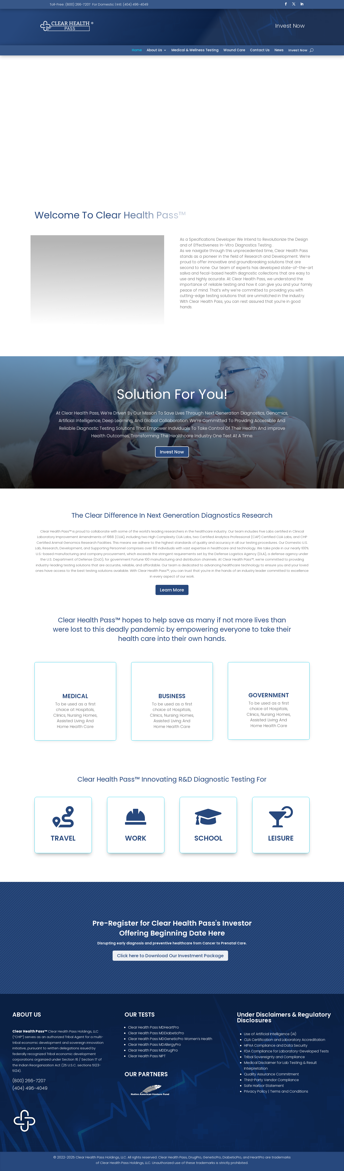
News (279, 50)
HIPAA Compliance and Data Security (275, 1045)
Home (137, 50)
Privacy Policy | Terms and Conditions (276, 1091)
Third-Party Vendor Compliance (271, 1079)
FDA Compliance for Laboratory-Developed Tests (287, 1051)
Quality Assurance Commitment (271, 1074)
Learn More (172, 590)
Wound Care (234, 50)
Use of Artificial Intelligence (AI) (270, 1033)
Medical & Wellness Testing (195, 50)
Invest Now (297, 50)
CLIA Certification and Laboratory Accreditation (284, 1039)
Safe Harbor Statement (264, 1085)
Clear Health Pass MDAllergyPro (154, 1044)
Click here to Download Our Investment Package (170, 956)
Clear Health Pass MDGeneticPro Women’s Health (170, 1038)
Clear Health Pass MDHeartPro (153, 1027)
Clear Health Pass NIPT (147, 1056)
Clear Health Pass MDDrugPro (153, 1050)
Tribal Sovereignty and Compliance (274, 1056)
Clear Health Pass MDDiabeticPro (156, 1033)
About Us (154, 50)
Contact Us (260, 50)
